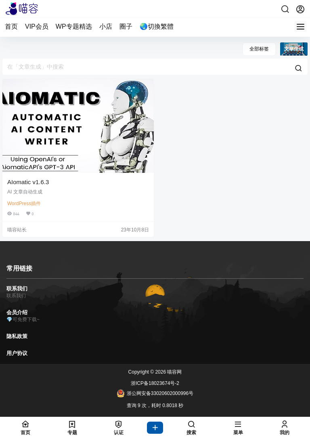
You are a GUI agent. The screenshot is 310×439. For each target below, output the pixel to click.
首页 (11, 26)
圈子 (125, 26)
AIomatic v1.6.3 (28, 182)
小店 (105, 26)
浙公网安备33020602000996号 (155, 393)
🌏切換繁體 (157, 26)
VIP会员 (36, 26)
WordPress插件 (24, 203)
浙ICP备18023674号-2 (155, 383)
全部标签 (259, 49)
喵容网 (174, 372)
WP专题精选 (74, 26)
